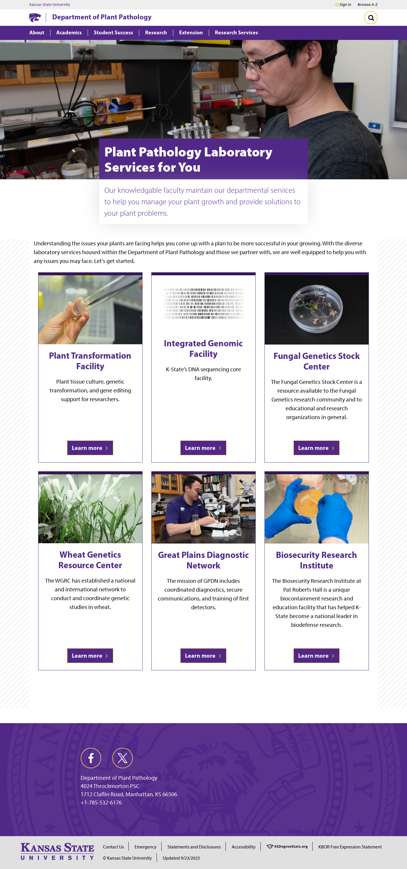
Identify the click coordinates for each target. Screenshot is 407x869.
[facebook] (91, 758)
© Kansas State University (127, 858)
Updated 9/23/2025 (181, 858)
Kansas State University (49, 4)
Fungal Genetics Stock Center (317, 361)
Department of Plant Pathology (102, 16)
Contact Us (113, 847)
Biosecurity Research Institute (316, 560)
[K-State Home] (35, 17)
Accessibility (244, 847)
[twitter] (122, 758)
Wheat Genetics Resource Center (90, 560)
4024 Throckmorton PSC (110, 785)
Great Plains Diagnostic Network (203, 560)
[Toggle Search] (371, 17)
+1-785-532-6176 (101, 802)
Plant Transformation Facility (90, 361)
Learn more (90, 447)
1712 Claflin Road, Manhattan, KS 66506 (129, 794)
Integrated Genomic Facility (203, 348)
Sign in (345, 4)
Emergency (146, 847)
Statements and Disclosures (194, 847)
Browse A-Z (368, 4)
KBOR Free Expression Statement (350, 847)
